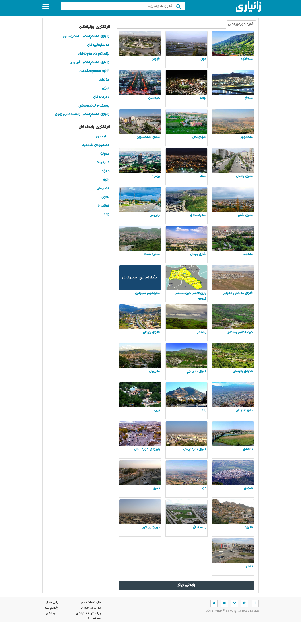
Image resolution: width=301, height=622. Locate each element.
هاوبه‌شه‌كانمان (91, 602)
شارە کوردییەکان (241, 24)
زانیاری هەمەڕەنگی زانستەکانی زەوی (82, 114)
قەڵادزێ (103, 206)
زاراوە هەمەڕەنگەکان (94, 71)
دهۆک (105, 171)
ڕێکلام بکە (51, 608)
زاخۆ (106, 214)
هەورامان (103, 188)
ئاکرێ (105, 197)
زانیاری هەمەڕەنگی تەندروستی (86, 36)
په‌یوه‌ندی (52, 602)
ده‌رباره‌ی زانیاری (91, 608)
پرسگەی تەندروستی (93, 105)
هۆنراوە (104, 79)
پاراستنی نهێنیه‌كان (88, 613)
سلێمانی (102, 136)
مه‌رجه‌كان (52, 613)
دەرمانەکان (101, 97)
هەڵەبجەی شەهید (95, 145)
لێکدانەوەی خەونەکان (93, 53)
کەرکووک (102, 162)
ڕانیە (106, 179)
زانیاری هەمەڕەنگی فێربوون (89, 62)
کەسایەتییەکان (98, 45)
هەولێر (104, 154)
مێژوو (105, 88)
